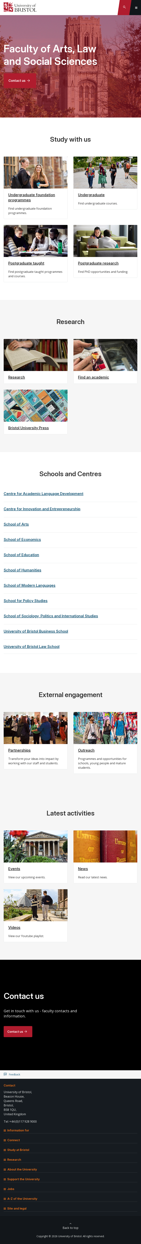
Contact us (17, 81)
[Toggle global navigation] (136, 7)
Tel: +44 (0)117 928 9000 (20, 1121)
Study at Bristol (16, 1150)
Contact (9, 1085)
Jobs (9, 1189)
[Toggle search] (124, 7)
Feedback (14, 1074)
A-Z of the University (20, 1199)
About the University (20, 1169)
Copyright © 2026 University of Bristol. (59, 1236)
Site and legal (15, 1208)
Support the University (22, 1179)
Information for (16, 1130)
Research (12, 1159)
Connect (12, 1140)
